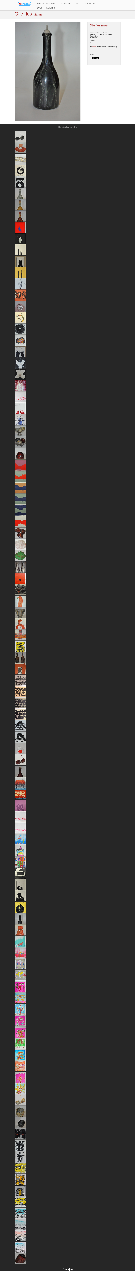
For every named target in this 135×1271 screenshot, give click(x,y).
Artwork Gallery (70, 4)
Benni (94, 47)
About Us (90, 4)
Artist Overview (46, 4)
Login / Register (46, 8)
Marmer (38, 14)
